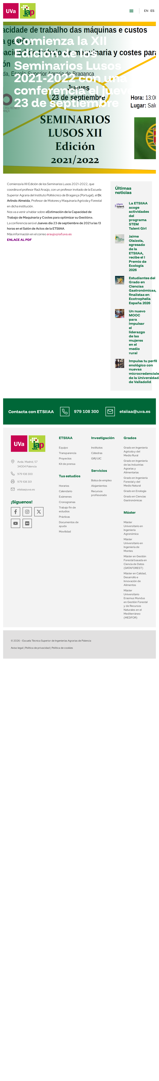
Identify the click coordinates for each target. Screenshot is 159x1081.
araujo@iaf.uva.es (59, 234)
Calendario (65, 491)
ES (152, 11)
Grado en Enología (135, 491)
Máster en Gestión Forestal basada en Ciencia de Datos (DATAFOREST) (135, 562)
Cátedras (96, 453)
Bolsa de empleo (101, 480)
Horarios (64, 486)
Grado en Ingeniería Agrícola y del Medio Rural (136, 451)
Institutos (97, 447)
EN (146, 11)
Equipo (63, 447)
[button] (131, 11)
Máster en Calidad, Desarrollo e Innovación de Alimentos (135, 579)
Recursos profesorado (99, 493)
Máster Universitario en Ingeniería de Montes (133, 545)
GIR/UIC (96, 458)
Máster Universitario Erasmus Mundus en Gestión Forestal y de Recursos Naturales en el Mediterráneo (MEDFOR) (136, 604)
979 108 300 (86, 411)
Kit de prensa (67, 464)
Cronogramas (67, 502)
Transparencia (67, 453)
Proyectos (65, 458)
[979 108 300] (64, 411)
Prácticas (64, 517)
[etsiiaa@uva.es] (110, 411)
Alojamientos (99, 486)
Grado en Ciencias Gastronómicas (135, 498)
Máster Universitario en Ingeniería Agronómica (133, 528)
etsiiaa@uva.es (135, 411)
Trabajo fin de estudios (67, 509)
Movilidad (65, 531)
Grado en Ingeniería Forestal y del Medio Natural (136, 481)
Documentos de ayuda (69, 524)
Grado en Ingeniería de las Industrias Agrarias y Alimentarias (136, 466)
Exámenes (65, 496)
